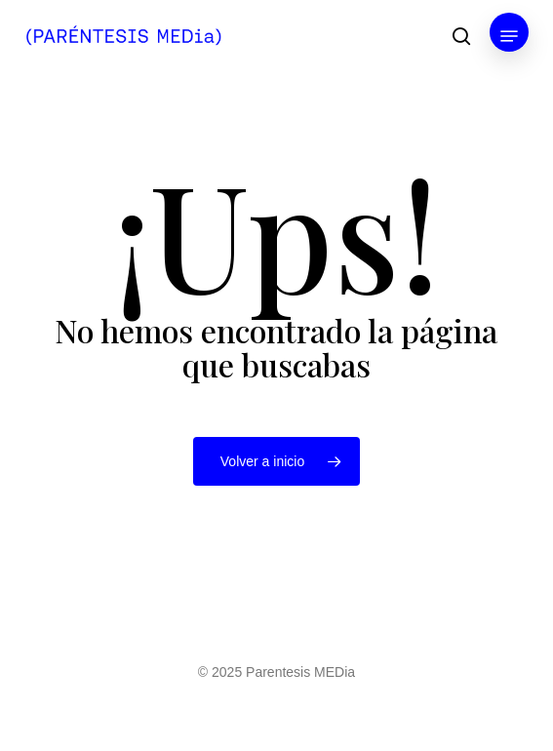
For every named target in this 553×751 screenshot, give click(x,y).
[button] (509, 36)
